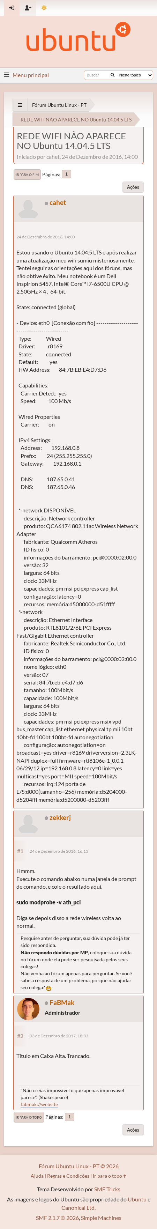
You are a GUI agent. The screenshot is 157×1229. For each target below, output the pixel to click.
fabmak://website (39, 1104)
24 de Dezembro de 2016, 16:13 (59, 851)
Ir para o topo (29, 1117)
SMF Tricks (107, 1189)
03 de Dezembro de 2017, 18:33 (59, 1036)
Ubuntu (137, 1199)
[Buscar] (112, 75)
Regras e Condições (68, 1176)
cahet (58, 202)
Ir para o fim (27, 174)
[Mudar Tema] (44, 8)
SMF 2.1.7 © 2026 (57, 1217)
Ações (133, 187)
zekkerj (60, 817)
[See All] (20, 105)
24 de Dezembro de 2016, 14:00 (45, 237)
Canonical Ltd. (78, 1207)
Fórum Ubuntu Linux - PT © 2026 (79, 1166)
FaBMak (62, 1002)
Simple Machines (101, 1217)
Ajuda (37, 1176)
